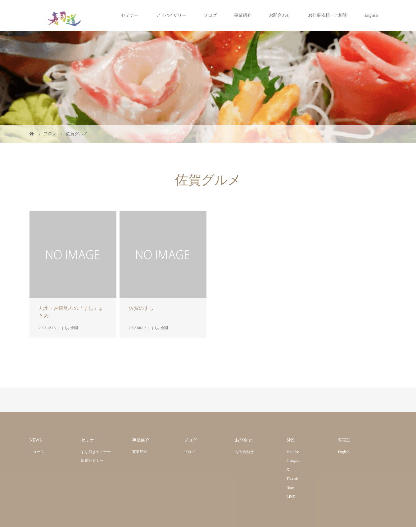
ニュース (36, 452)
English (371, 15)
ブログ (210, 15)
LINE (291, 496)
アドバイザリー (171, 15)
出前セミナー (92, 460)
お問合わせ (280, 15)
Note (290, 487)
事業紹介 (242, 15)
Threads (293, 478)
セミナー (129, 15)
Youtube (293, 452)
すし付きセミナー (96, 452)
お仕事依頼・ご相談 (327, 15)
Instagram (294, 460)
